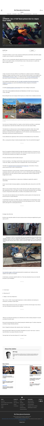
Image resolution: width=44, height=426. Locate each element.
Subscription (30, 399)
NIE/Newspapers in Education (32, 407)
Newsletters (21, 402)
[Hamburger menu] (1, 10)
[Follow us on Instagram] (42, 401)
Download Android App (23, 409)
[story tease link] (8, 370)
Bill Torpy (5, 50)
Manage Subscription (31, 402)
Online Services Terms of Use (6, 418)
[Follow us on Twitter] (39, 401)
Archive (2, 407)
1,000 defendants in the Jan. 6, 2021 (10, 76)
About (2, 399)
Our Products (22, 399)
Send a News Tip (16, 402)
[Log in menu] (41, 10)
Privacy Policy (13, 418)
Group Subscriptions (31, 404)
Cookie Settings (22, 422)
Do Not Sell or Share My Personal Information (22, 418)
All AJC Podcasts (22, 404)
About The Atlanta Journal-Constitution (6, 402)
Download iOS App (22, 407)
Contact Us (16, 399)
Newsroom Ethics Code (4, 404)
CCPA (41, 418)
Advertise (15, 404)
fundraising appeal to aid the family (13, 87)
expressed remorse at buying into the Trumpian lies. (18, 165)
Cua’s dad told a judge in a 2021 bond (10, 272)
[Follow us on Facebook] (40, 401)
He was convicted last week (32, 76)
